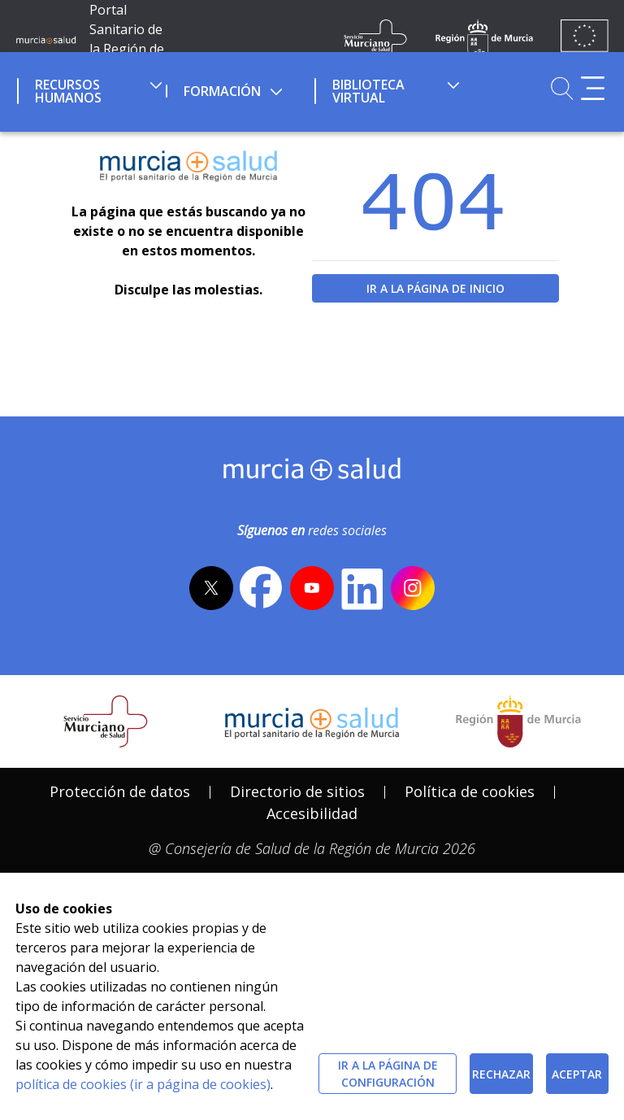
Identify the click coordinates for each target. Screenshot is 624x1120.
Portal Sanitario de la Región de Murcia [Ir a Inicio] (126, 39)
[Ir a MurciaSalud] (45, 39)
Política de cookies (470, 791)
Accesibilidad (312, 813)
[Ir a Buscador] (562, 88)
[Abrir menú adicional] (592, 88)
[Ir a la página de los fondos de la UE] (585, 39)
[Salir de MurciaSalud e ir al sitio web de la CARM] (518, 721)
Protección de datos (120, 791)
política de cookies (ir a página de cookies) (143, 1084)
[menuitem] (89, 88)
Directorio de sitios (297, 791)
